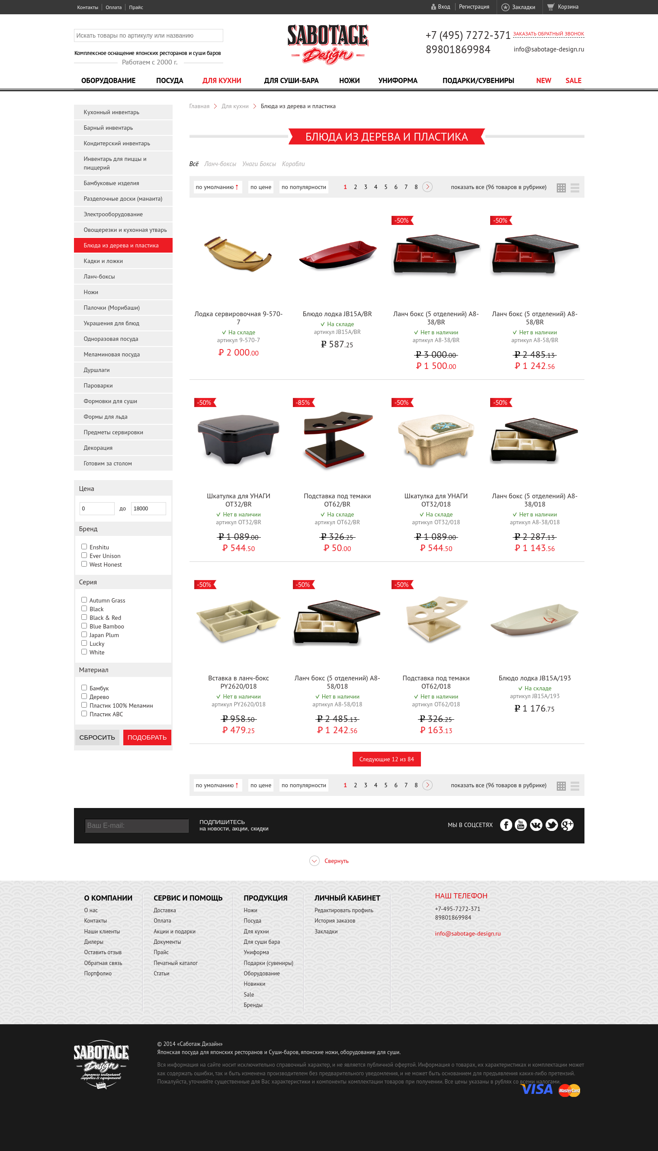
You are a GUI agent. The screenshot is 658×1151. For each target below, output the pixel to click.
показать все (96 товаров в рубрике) (498, 187)
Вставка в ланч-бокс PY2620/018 (238, 681)
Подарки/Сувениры (478, 80)
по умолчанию (215, 187)
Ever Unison (105, 556)
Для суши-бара (291, 80)
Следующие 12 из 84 (386, 759)
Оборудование (108, 80)
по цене (260, 187)
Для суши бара (262, 942)
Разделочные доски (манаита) (123, 198)
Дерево (99, 697)
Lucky (97, 644)
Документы (167, 942)
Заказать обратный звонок (548, 33)
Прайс (136, 7)
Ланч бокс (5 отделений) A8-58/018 (337, 681)
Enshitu (99, 547)
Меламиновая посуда (112, 354)
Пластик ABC (106, 714)
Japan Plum (104, 635)
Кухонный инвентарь (112, 112)
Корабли (293, 164)
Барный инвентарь (108, 127)
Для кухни (221, 80)
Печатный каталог (176, 963)
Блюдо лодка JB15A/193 (535, 677)
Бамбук (99, 688)
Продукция (266, 898)
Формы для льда (106, 416)
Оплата (114, 7)
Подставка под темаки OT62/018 (435, 681)
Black (96, 609)
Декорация (98, 448)
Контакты (88, 7)
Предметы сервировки (114, 432)
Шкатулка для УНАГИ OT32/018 (436, 499)
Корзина (568, 6)
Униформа (398, 80)
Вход (444, 6)
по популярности (304, 187)
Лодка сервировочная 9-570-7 (239, 317)
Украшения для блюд (112, 323)
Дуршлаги (97, 370)
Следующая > (427, 188)
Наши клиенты (102, 931)
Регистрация (474, 6)
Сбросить (98, 737)
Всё (194, 164)
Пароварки (98, 385)
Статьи (162, 973)
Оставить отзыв (103, 952)
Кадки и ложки (103, 261)
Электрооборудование (113, 214)
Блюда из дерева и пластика (121, 245)
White (97, 652)
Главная (199, 106)
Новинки (255, 983)
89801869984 (458, 49)
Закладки (523, 7)
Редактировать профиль (344, 910)
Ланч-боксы (99, 276)
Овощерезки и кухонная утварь (125, 230)
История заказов (335, 920)
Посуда (169, 80)
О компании (108, 898)
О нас (91, 910)
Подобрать (147, 737)
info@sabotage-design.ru (549, 49)
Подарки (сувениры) (269, 963)
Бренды (253, 1005)
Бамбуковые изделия (111, 183)
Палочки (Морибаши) (112, 307)
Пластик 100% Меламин (121, 705)
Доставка (165, 910)
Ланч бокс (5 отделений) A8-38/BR (436, 317)
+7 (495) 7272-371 (468, 35)
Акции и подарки (175, 931)
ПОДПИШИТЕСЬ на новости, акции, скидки (233, 825)
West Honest (106, 564)
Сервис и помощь (188, 898)
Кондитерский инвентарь (117, 143)
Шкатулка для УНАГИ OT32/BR (238, 499)
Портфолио (98, 973)
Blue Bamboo (107, 626)
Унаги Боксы (259, 164)
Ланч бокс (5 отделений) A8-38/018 (535, 499)
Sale (574, 80)
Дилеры (94, 942)
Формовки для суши (111, 401)
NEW (544, 80)
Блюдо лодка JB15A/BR (337, 313)
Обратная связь (103, 963)
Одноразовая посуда (111, 339)
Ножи (349, 80)
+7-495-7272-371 (458, 909)
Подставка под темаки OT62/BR (337, 499)
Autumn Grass (107, 600)
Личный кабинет (347, 898)
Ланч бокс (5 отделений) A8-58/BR (535, 317)
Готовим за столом (108, 463)
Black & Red (105, 618)
